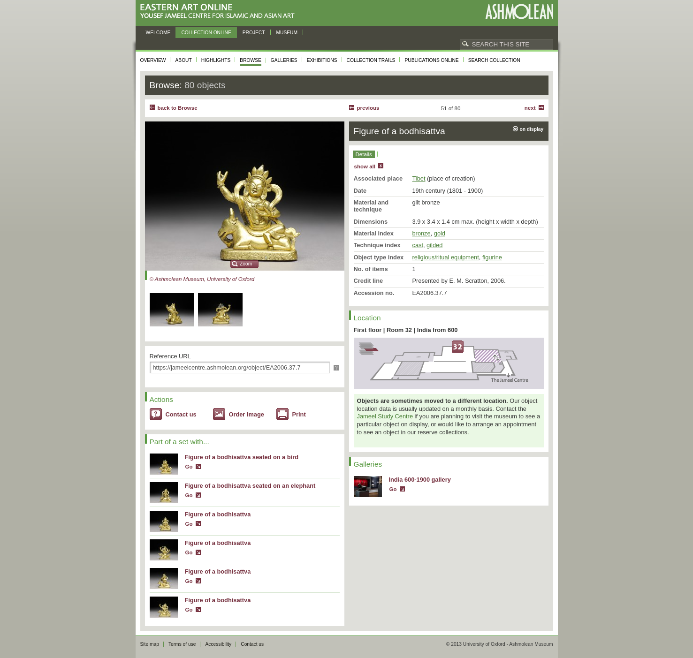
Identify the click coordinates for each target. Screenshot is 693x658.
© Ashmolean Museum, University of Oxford (202, 279)
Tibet (419, 178)
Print (299, 414)
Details (364, 154)
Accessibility (218, 644)
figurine (492, 257)
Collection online (206, 32)
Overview (153, 60)
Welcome (158, 32)
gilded (434, 245)
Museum (287, 32)
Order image (246, 414)
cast (417, 245)
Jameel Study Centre (385, 416)
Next (530, 108)
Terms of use (182, 644)
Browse (250, 60)
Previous (368, 108)
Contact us (181, 414)
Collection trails (371, 60)
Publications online (431, 60)
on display (532, 129)
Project (254, 32)
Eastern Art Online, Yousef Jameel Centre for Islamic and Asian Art (219, 11)
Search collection (494, 60)
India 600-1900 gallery (420, 479)
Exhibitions (322, 60)
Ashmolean (519, 11)
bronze (421, 233)
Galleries (284, 60)
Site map (149, 644)
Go (189, 466)
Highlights (216, 60)
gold (439, 233)
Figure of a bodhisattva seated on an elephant (250, 485)
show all (364, 166)
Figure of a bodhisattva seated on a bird (241, 457)
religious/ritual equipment (445, 257)
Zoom (246, 263)
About (183, 60)
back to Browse (178, 108)
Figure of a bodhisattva (218, 514)
